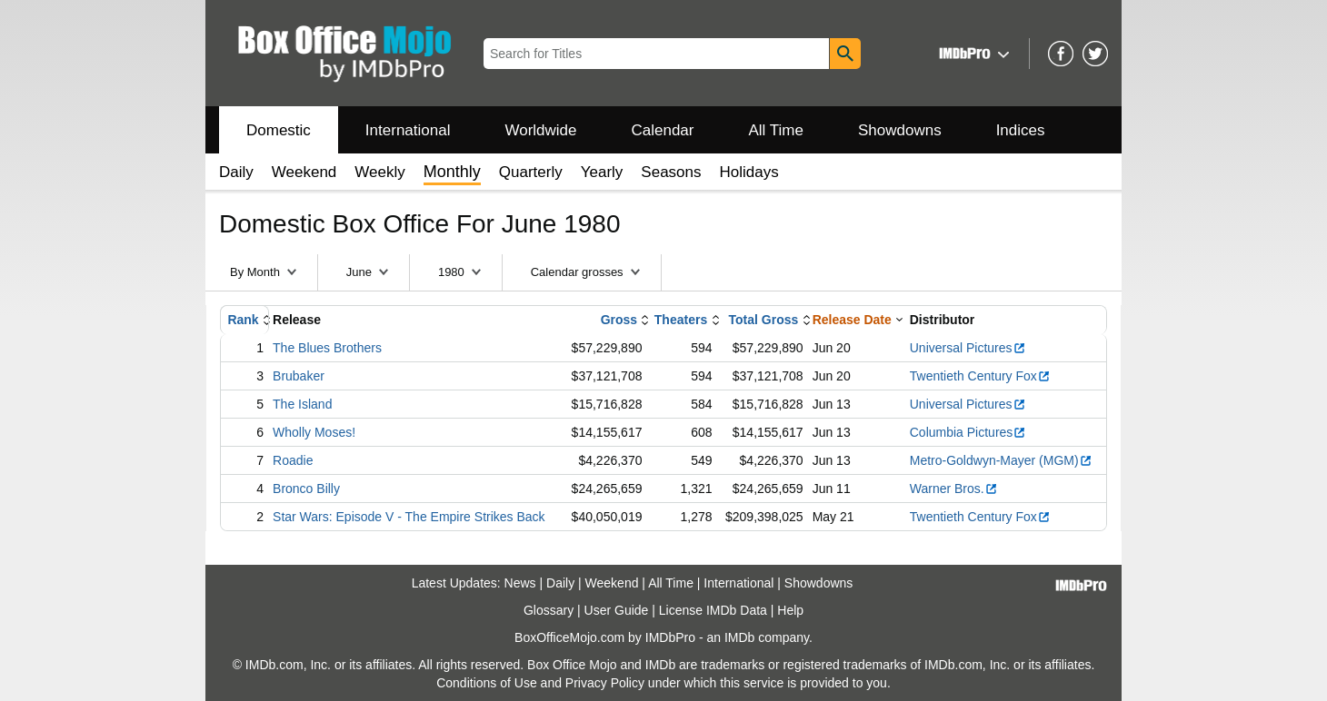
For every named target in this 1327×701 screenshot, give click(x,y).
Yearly (602, 172)
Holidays (749, 172)
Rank (242, 319)
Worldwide (540, 130)
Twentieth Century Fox (980, 376)
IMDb (739, 637)
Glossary (549, 610)
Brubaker (298, 376)
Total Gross (764, 319)
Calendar (663, 130)
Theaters (680, 319)
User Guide (616, 610)
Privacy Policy (604, 683)
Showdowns (900, 130)
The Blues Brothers (327, 348)
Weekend (304, 172)
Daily (236, 172)
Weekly (379, 172)
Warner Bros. (954, 488)
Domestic (278, 130)
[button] (972, 53)
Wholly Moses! (314, 432)
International (408, 130)
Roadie (293, 460)
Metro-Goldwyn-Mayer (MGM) (1001, 460)
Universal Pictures (968, 348)
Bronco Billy (306, 488)
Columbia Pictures (968, 432)
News (520, 583)
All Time (776, 130)
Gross (619, 319)
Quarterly (531, 172)
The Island (302, 404)
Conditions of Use (486, 683)
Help (790, 610)
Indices (1020, 130)
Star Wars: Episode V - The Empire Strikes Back (409, 516)
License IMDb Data (713, 610)
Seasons (671, 172)
